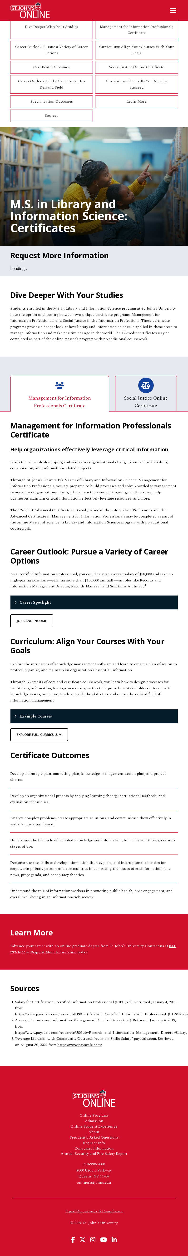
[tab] (94, 602)
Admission (94, 1121)
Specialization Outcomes (51, 101)
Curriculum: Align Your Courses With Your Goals (136, 50)
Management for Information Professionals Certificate (136, 30)
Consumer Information (94, 1148)
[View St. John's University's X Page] (82, 1240)
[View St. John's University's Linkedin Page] (114, 1240)
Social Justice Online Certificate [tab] (146, 393)
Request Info (94, 1143)
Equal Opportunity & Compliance (94, 1211)
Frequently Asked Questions (94, 1137)
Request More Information (53, 952)
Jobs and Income (32, 620)
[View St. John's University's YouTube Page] (103, 1240)
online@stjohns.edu (94, 1182)
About (94, 1132)
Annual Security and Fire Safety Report (94, 1153)
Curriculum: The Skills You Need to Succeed (136, 84)
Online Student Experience (94, 1126)
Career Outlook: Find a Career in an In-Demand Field (51, 84)
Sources (51, 115)
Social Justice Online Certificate (136, 67)
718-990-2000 (94, 1164)
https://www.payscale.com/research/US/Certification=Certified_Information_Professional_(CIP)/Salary (101, 1014)
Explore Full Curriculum (39, 734)
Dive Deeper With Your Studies (51, 27)
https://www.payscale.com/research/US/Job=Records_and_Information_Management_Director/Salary (100, 1032)
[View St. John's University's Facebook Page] (73, 1240)
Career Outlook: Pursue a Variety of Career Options (51, 50)
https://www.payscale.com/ (79, 1045)
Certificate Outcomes (51, 67)
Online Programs (94, 1115)
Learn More (136, 101)
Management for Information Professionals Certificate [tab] (59, 393)
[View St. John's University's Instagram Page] (92, 1240)
